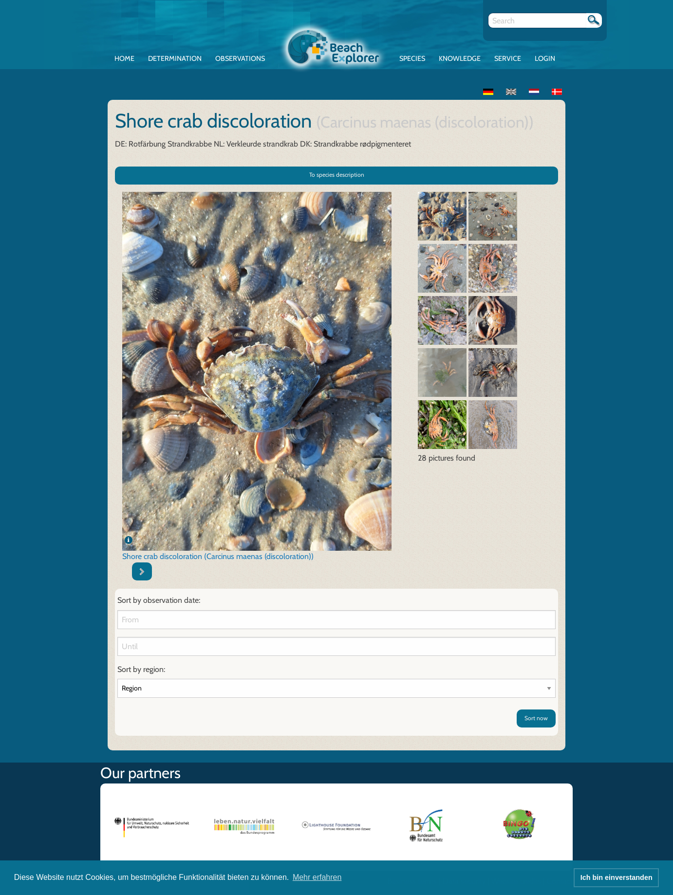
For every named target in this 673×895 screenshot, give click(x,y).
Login (545, 58)
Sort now (536, 718)
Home (124, 58)
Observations (240, 58)
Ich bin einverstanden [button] (616, 877)
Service (507, 58)
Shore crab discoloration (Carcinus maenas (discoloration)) (218, 556)
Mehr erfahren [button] (317, 877)
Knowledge (460, 58)
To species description (336, 174)
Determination (175, 58)
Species (412, 58)
